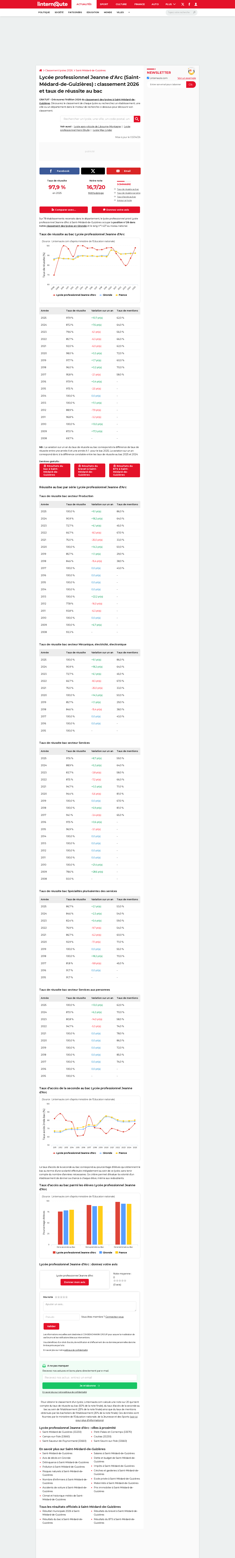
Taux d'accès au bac (126, 197)
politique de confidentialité (76, 1350)
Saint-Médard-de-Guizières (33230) (61, 1431)
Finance (139, 4)
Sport (104, 4)
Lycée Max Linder (102, 130)
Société (59, 12)
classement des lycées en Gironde (66, 225)
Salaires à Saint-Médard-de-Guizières (114, 1453)
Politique (44, 12)
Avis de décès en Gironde (56, 1457)
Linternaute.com (157, 78)
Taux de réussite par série (128, 193)
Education (93, 12)
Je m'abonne (88, 1385)
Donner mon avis (74, 1282)
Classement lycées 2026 (59, 70)
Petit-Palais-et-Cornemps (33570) (113, 1431)
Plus (171, 4)
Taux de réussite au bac (128, 189)
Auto (155, 4)
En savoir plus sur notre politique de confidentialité (64, 1392)
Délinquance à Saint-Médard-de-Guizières (65, 1462)
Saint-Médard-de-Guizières (91, 70)
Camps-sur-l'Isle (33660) (56, 1436)
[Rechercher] (181, 12)
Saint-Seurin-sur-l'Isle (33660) (110, 1440)
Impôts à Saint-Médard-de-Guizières (114, 1465)
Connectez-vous (114, 1316)
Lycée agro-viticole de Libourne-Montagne (97, 126)
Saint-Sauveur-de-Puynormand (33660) (64, 1440)
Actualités (84, 4)
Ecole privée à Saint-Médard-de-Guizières (117, 1478)
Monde (108, 12)
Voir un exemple (187, 78)
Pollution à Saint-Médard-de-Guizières (63, 1466)
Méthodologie (96, 193)
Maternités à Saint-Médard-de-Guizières (116, 1483)
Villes (120, 12)
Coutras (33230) (102, 1436)
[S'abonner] (171, 84)
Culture (121, 4)
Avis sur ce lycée (124, 200)
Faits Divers (75, 12)
